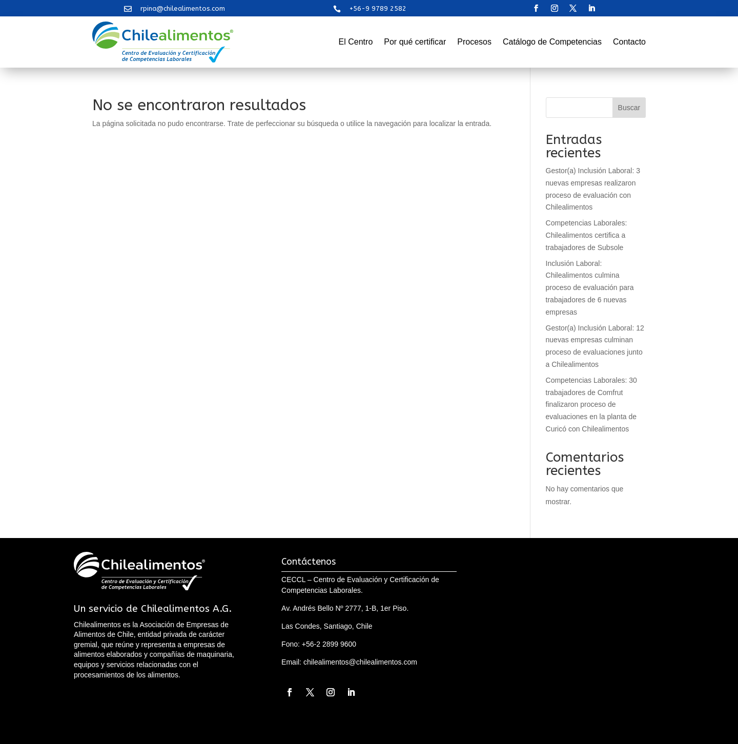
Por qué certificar (415, 41)
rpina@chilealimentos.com (182, 8)
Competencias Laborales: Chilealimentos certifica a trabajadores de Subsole (586, 235)
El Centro (356, 41)
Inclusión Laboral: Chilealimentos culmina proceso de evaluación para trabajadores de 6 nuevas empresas (590, 287)
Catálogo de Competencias (552, 41)
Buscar (629, 108)
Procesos (474, 41)
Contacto (629, 41)
